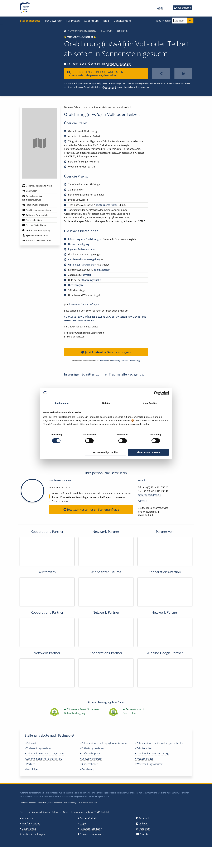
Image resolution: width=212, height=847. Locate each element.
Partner (30, 764)
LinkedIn (143, 823)
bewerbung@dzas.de (149, 495)
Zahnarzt (30, 743)
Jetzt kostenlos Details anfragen (106, 352)
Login (160, 7)
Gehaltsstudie (122, 20)
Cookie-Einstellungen (33, 834)
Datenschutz (29, 828)
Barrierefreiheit (88, 818)
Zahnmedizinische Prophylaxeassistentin (103, 743)
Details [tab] (106, 403)
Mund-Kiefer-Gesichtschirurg (152, 753)
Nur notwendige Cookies (106, 452)
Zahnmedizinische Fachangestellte (44, 753)
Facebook (144, 818)
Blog (106, 20)
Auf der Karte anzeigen (118, 63)
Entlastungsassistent (92, 748)
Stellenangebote (30, 20)
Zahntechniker (144, 748)
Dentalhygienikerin (91, 758)
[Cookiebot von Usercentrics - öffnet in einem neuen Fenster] (156, 393)
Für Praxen (73, 20)
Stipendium (91, 20)
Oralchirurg (107, 31)
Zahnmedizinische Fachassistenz (43, 758)
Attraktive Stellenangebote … (83, 31)
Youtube (144, 834)
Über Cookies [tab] (150, 403)
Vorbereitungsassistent (38, 748)
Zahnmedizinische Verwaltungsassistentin (159, 743)
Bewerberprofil (109, 87)
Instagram (144, 828)
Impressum (28, 818)
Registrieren (182, 7)
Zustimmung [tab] (62, 403)
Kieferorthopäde (90, 753)
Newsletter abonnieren (92, 834)
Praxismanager (144, 758)
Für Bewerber (53, 20)
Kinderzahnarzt (89, 764)
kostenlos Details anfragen (84, 304)
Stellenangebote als (125, 360)
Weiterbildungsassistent (149, 764)
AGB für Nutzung (31, 823)
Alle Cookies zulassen (148, 452)
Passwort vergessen (91, 828)
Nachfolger (32, 769)
